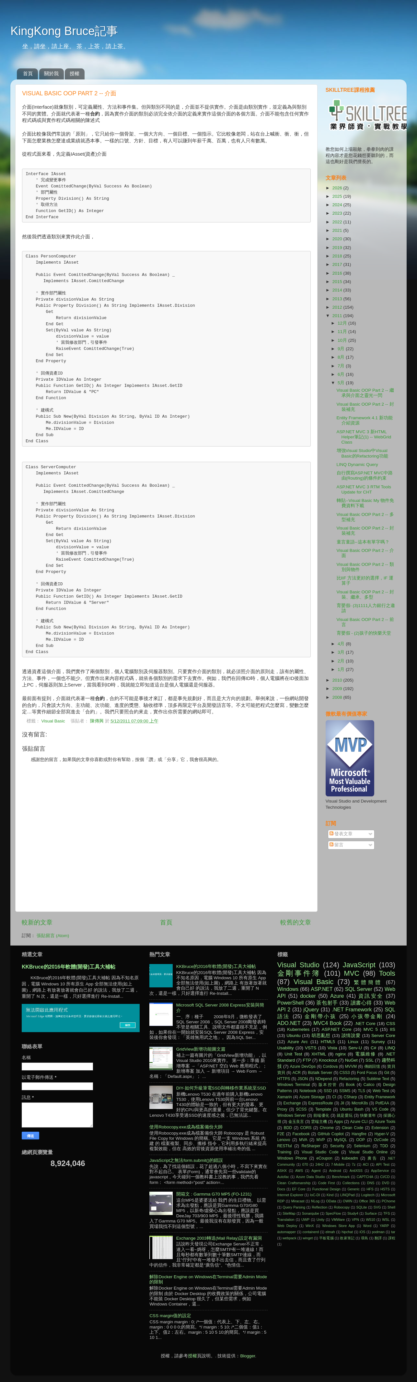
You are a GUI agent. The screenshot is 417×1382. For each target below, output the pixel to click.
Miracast (298, 1201)
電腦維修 (365, 1054)
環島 (364, 1238)
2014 (337, 290)
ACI (366, 1164)
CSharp (350, 1097)
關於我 (51, 73)
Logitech (368, 1195)
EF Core (298, 1189)
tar (393, 1232)
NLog (315, 1201)
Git (386, 1072)
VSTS (310, 1047)
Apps (338, 1121)
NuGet (351, 1060)
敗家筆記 (347, 1238)
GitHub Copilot (330, 1134)
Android (335, 1171)
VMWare (338, 1219)
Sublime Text (377, 1079)
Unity (321, 1219)
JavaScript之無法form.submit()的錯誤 (186, 1160)
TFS (386, 1213)
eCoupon (324, 1158)
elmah (330, 1232)
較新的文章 (37, 922)
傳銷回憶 (372, 1066)
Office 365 (367, 1201)
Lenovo (283, 1140)
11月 (343, 331)
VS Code (380, 1109)
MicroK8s (360, 1103)
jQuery (311, 1009)
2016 (337, 273)
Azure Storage (312, 1097)
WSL (385, 1219)
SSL (369, 1060)
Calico (369, 1084)
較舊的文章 (295, 922)
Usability (285, 1047)
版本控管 (328, 1084)
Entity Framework (380, 1097)
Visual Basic (53, 721)
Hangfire (359, 1134)
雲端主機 (319, 1121)
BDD (288, 1128)
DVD (385, 1183)
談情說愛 (351, 1035)
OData (331, 1201)
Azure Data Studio (310, 1177)
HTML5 (328, 1041)
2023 (337, 213)
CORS (306, 1128)
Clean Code (352, 1128)
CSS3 (345, 1072)
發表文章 (341, 833)
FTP (307, 1060)
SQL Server (358, 989)
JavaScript (359, 965)
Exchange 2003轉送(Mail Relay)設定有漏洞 (219, 1238)
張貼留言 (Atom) (53, 935)
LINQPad (347, 1195)
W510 (370, 1219)
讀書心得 (361, 1003)
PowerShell (290, 1003)
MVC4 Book (327, 1023)
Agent (315, 1171)
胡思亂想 (320, 1035)
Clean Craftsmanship (294, 1183)
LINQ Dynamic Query (357, 464)
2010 (337, 680)
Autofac (283, 1177)
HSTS (385, 1189)
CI (334, 1097)
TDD (384, 1146)
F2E (280, 1134)
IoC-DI (315, 1195)
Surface (371, 1213)
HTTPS (283, 1079)
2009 (337, 688)
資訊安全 (370, 996)
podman (378, 1232)
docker (308, 996)
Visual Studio (298, 965)
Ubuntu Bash (352, 1109)
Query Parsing (294, 1207)
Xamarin (284, 1097)
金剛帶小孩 (321, 1016)
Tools (387, 973)
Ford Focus (367, 1072)
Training (284, 1152)
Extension (379, 1128)
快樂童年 (368, 1115)
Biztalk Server (320, 1072)
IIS (392, 1029)
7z (353, 1164)
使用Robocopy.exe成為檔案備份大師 (185, 1127)
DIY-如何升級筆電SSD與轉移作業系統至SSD (221, 1088)
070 (305, 1164)
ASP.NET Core (337, 1029)
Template (323, 1109)
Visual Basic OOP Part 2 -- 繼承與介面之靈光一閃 (365, 393)
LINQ (390, 1047)
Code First (326, 1183)
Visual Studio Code (320, 1152)
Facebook (300, 1134)
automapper (286, 1232)
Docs (281, 1189)
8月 (342, 357)
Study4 (352, 1213)
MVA (303, 1140)
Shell (391, 1207)
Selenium (362, 1146)
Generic (353, 1189)
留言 (337, 844)
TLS (361, 1091)
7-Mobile (337, 1164)
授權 (74, 73)
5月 (342, 382)
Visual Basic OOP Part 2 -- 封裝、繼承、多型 (365, 595)
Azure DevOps (303, 1066)
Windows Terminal (293, 1084)
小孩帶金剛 (367, 1016)
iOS (362, 1232)
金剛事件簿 (299, 973)
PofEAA (382, 1103)
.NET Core (364, 1023)
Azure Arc (297, 1041)
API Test (382, 1164)
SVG (377, 1207)
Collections (351, 1183)
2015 (337, 281)
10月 (343, 340)
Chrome (327, 1128)
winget (308, 1238)
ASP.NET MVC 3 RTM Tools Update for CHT (364, 489)
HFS (370, 1189)
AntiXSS (356, 1171)
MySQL (340, 1140)
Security (337, 1146)
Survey (378, 1041)
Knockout (328, 1060)
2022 (337, 222)
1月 (342, 669)
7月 (342, 365)
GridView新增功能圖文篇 (201, 1049)
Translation (286, 1219)
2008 (337, 697)
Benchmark (341, 1177)
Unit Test (293, 1054)
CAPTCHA (364, 1177)
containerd (311, 1232)
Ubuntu (293, 1035)
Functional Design (326, 1189)
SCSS (301, 1109)
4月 (342, 643)
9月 (342, 348)
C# (373, 1047)
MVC (351, 973)
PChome (388, 1201)
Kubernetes (298, 1029)
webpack (289, 1238)
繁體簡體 (368, 982)
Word (367, 1226)
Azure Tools (385, 1121)
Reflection (319, 1207)
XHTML (318, 1054)
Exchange (292, 1103)
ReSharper (310, 1146)
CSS (390, 1023)
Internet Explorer (290, 1195)
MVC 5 (371, 1029)
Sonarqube (310, 1213)
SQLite (361, 1207)
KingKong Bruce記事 (64, 31)
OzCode (381, 1140)
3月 (342, 652)
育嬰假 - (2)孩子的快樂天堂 (364, 633)
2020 (337, 238)
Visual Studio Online (368, 1152)
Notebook (307, 1091)
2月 (342, 661)
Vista (332, 1047)
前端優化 (321, 1115)
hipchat (347, 1232)
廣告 (372, 1158)
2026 (337, 187)
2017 (337, 264)
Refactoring (349, 1079)
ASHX (282, 1171)
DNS (371, 1183)
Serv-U (355, 1047)
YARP (384, 1226)
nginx (340, 1054)
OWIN (347, 1201)
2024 (337, 204)
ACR (296, 1072)
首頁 (28, 73)
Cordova (330, 1066)
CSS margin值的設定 (170, 1315)
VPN (355, 1219)
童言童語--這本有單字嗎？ (363, 542)
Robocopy (342, 1207)
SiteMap (289, 1213)
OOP (360, 1140)
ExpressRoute (320, 1103)
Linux (353, 1041)
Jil (342, 1103)
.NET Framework (352, 1009)
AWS (299, 1171)
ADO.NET (289, 1023)
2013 (337, 298)
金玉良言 (296, 1121)
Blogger (247, 1355)
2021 (337, 230)
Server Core (383, 1035)
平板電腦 (326, 1238)
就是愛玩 (345, 1115)
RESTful (284, 1146)
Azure (337, 996)
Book (350, 1084)
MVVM (351, 1066)
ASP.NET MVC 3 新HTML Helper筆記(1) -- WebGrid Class (364, 437)
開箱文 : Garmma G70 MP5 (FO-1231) (214, 1194)
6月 (342, 374)
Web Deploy (287, 1226)
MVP (321, 1140)
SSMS (344, 1091)
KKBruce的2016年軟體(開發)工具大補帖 (68, 967)
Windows (288, 989)
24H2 (319, 1164)
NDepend (323, 1079)
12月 (343, 323)
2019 (337, 247)
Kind (330, 1195)
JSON (302, 1079)
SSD (328, 1091)
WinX (310, 1226)
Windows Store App (338, 1226)
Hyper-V (382, 1134)
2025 (337, 196)
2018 (337, 256)
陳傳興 (97, 721)
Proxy (282, 1109)
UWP (305, 1219)
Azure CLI (359, 1121)
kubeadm (350, 1158)
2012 (337, 307)
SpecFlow (333, 1213)
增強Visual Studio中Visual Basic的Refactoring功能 (362, 453)
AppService (380, 1171)
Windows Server (291, 1115)
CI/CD (384, 1177)
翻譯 (378, 1238)
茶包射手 (327, 1003)
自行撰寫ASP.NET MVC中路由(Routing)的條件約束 (365, 476)
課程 (391, 1238)
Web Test (381, 1091)
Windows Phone (292, 1158)
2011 (337, 315)
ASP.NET (321, 989)
